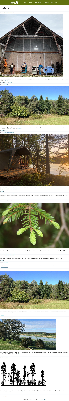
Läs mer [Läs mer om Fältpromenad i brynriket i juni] (19, 128)
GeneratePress (44, 399)
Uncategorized (10, 82)
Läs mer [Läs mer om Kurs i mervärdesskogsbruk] (23, 391)
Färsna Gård (47, 2)
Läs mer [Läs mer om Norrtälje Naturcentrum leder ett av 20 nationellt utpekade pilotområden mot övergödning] (19, 353)
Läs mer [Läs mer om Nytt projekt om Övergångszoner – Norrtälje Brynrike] (13, 312)
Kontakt (57, 2)
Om (52, 2)
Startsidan (5, 82)
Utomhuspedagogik (39, 2)
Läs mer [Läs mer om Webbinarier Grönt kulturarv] (3, 196)
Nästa (5, 396)
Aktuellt (26, 2)
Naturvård (31, 2)
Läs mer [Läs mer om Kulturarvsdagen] (6, 80)
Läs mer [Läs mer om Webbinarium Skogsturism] (15, 189)
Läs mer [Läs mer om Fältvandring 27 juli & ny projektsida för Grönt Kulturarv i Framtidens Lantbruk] (62, 264)
